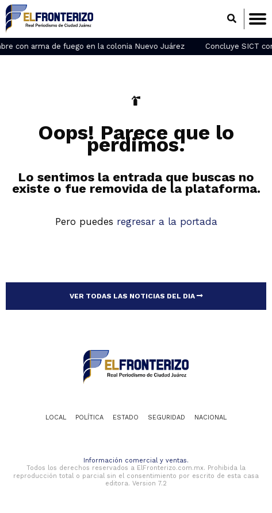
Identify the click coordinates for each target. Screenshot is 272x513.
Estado (126, 417)
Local (55, 417)
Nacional (210, 417)
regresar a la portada (167, 221)
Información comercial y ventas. (136, 460)
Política (89, 417)
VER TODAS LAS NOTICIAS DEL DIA (136, 296)
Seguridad (166, 417)
